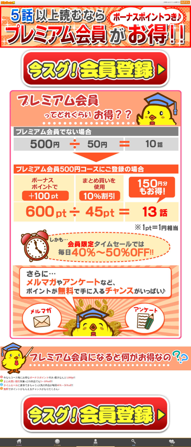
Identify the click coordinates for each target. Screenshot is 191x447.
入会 (171, 445)
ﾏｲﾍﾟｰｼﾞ (95, 445)
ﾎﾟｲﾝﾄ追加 (57, 445)
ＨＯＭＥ (19, 445)
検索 (133, 445)
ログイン (185, 2)
